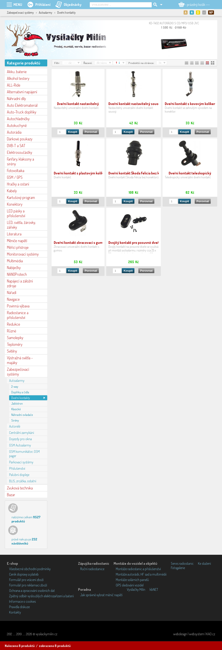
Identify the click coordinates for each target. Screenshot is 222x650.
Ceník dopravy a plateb (24, 574)
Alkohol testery (18, 78)
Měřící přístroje (18, 247)
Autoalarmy (16, 380)
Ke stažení (204, 563)
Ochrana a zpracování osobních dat (32, 590)
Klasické (16, 409)
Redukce (13, 324)
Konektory (14, 204)
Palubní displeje (19, 475)
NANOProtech (17, 274)
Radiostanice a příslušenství (17, 315)
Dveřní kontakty (20, 398)
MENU (17, 4)
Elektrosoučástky (19, 152)
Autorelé (14, 426)
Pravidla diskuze (19, 607)
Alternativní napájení (22, 91)
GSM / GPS (15, 177)
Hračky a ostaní (18, 184)
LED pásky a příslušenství (16, 213)
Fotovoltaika (15, 170)
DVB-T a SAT (16, 145)
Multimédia (15, 260)
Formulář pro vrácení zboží (26, 580)
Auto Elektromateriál (22, 105)
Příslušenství (17, 468)
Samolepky (15, 337)
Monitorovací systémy (23, 254)
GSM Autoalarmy (20, 445)
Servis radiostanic (182, 563)
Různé (11, 330)
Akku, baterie (17, 71)
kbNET (154, 589)
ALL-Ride (13, 85)
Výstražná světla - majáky (20, 360)
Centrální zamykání (21, 432)
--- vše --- (69, 62)
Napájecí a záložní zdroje (20, 283)
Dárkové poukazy (19, 138)
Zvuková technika (20, 488)
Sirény (15, 420)
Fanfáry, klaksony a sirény (20, 161)
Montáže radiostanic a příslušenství (138, 569)
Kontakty (15, 612)
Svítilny (12, 351)
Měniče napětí (17, 240)
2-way (14, 386)
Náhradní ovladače (22, 415)
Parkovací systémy (21, 462)
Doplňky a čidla (20, 392)
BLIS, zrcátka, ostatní (22, 481)
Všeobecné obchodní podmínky (30, 569)
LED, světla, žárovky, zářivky (21, 225)
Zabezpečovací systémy (18, 371)
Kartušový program (21, 197)
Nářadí (11, 292)
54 (160, 62)
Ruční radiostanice (92, 569)
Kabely (12, 190)
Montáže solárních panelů (132, 580)
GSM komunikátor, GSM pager (24, 453)
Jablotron (17, 403)
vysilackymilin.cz (46, 634)
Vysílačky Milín (136, 589)
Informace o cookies (22, 601)
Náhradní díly (16, 98)
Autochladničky (18, 118)
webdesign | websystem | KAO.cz (194, 634)
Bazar (11, 494)
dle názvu (102, 62)
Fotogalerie (178, 568)
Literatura (14, 233)
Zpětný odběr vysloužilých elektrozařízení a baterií (41, 596)
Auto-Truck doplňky (21, 112)
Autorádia (14, 132)
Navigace (13, 299)
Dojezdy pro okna (20, 439)
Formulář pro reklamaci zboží (28, 585)
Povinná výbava (18, 306)
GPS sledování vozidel (130, 585)
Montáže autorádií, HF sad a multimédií (141, 574)
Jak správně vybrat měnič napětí (101, 595)
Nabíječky (14, 267)
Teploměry (14, 344)
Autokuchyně (17, 125)
